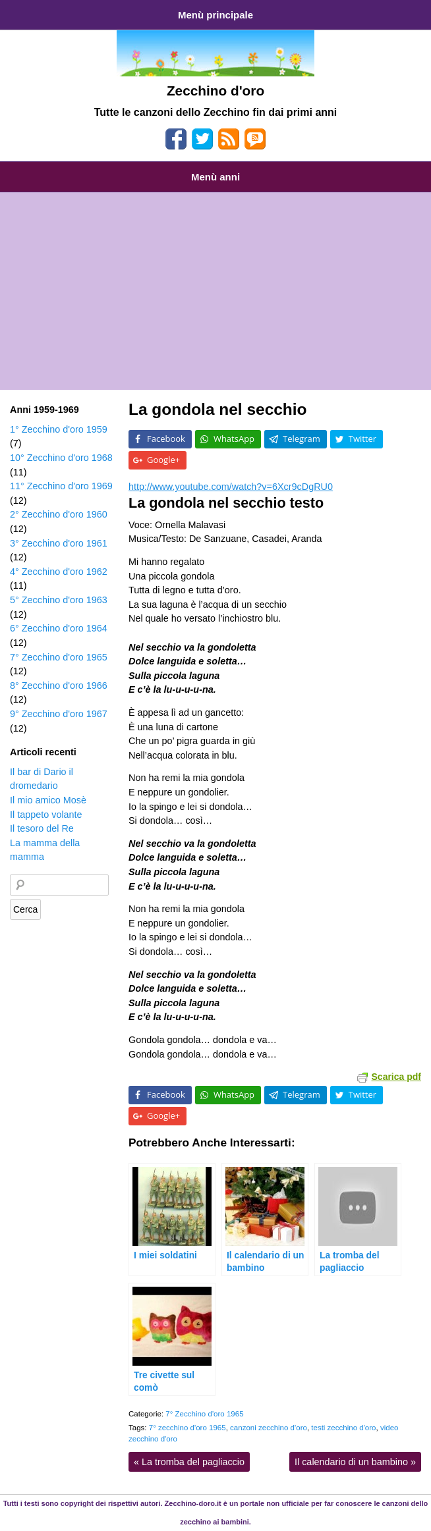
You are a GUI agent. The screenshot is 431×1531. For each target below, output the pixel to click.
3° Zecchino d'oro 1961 (58, 543)
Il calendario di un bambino (355, 1462)
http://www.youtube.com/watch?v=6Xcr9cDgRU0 (231, 486)
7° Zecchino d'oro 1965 (204, 1414)
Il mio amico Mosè (48, 800)
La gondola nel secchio (218, 409)
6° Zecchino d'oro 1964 (58, 628)
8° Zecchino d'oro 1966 (58, 685)
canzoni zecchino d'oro (268, 1428)
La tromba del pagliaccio (189, 1462)
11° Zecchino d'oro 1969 (61, 486)
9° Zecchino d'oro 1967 (58, 714)
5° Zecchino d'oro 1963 (58, 600)
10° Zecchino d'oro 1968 (61, 457)
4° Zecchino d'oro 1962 (58, 571)
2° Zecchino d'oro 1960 (58, 514)
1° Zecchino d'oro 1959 (58, 429)
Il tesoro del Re (42, 828)
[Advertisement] (215, 291)
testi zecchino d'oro (343, 1428)
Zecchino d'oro (215, 90)
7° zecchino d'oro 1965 (187, 1428)
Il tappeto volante (46, 814)
